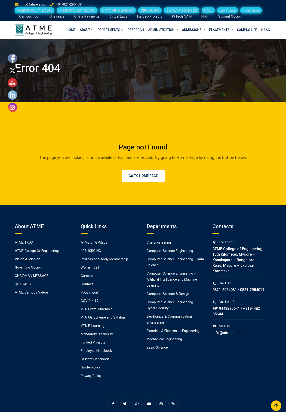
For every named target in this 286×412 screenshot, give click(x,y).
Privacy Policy (91, 376)
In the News (251, 10)
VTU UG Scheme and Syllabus (103, 317)
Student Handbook (95, 359)
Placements (219, 30)
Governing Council (28, 267)
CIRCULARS (150, 10)
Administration (161, 30)
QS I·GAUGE (24, 284)
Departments (109, 30)
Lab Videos (227, 10)
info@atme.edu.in (34, 4)
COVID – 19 (89, 301)
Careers (87, 276)
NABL (208, 10)
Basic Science (157, 347)
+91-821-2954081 (69, 4)
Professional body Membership (104, 259)
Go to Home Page (143, 176)
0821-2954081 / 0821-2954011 (238, 290)
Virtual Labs (118, 16)
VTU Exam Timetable (96, 309)
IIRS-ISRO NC (91, 251)
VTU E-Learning (92, 326)
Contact (87, 284)
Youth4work (90, 292)
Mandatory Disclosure (97, 334)
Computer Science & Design (168, 294)
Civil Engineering (159, 242)
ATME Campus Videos (32, 292)
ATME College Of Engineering (37, 251)
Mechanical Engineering (164, 339)
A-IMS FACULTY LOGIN (34, 10)
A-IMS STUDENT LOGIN (77, 10)
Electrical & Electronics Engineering (173, 331)
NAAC (265, 30)
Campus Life (247, 30)
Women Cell (90, 267)
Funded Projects (93, 342)
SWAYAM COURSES (181, 10)
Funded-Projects (149, 16)
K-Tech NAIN (182, 16)
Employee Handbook (96, 351)
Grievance (57, 16)
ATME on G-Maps (94, 242)
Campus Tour (29, 16)
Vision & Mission (27, 259)
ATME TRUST (25, 242)
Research (136, 30)
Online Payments (87, 16)
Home (71, 30)
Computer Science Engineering (170, 251)
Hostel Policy (91, 367)
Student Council (230, 16)
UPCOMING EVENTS (118, 10)
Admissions (192, 30)
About (85, 30)
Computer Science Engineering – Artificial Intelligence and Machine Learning (172, 279)
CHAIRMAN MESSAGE (31, 276)
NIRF (205, 16)
